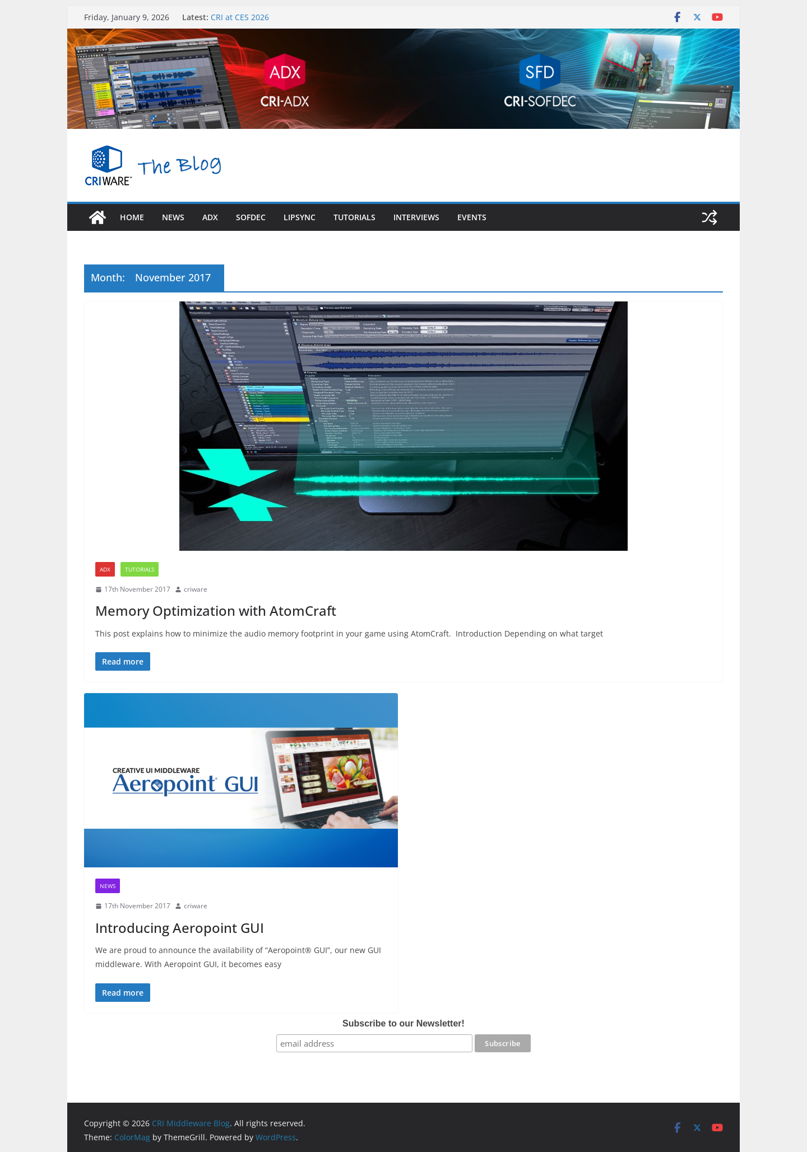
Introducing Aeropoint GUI (179, 927)
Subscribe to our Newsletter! (403, 1023)
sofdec (251, 217)
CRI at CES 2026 (240, 17)
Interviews (416, 217)
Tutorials (354, 217)
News (173, 217)
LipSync (300, 217)
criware (195, 589)
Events (471, 217)
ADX (105, 569)
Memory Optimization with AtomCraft (215, 610)
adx (210, 217)
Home (132, 217)
